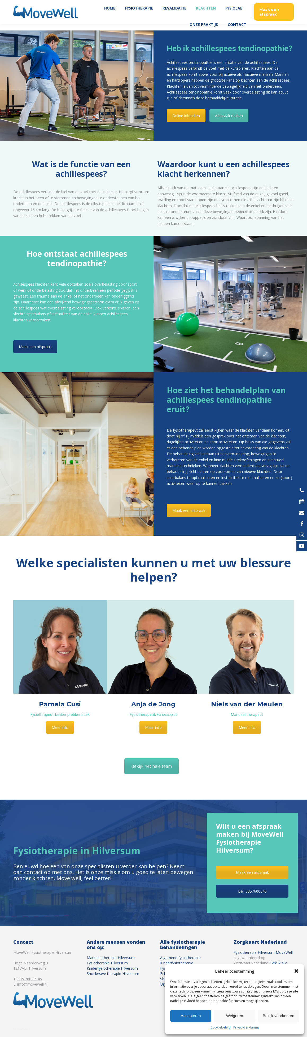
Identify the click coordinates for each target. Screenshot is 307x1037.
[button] (296, 971)
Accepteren (191, 1015)
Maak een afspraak (35, 346)
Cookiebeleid (220, 1027)
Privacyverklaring (246, 1027)
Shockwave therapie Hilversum (113, 973)
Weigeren (234, 1015)
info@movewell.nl (32, 984)
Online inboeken (186, 115)
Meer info (60, 727)
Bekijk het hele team (151, 766)
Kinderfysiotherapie (176, 962)
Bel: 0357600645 (252, 891)
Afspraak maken (229, 115)
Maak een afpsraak (252, 872)
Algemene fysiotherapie (180, 957)
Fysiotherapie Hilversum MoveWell (263, 952)
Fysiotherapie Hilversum (107, 962)
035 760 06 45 (280, 3)
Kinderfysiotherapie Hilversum (112, 968)
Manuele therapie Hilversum (111, 957)
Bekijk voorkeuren (278, 1015)
